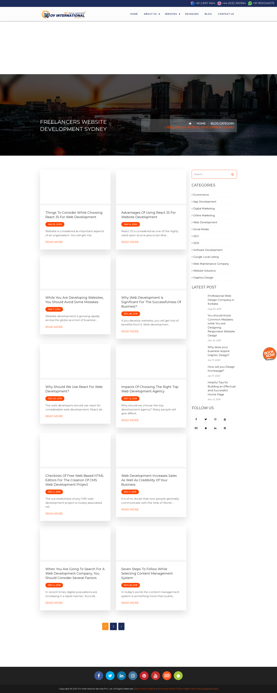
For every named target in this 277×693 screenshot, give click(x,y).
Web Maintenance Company (210, 263)
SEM (195, 243)
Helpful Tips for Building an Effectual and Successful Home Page (222, 388)
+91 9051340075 (263, 3)
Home (134, 14)
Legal (206, 688)
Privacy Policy (195, 688)
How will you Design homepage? (221, 369)
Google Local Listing (205, 257)
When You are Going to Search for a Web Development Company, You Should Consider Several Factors (75, 573)
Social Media (200, 229)
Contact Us (226, 14)
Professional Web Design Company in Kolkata (221, 299)
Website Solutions (204, 270)
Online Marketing (203, 215)
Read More (54, 242)
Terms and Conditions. (146, 688)
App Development (204, 201)
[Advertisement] (138, 47)
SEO (195, 236)
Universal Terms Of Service (172, 688)
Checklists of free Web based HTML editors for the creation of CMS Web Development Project (74, 480)
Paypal (214, 688)
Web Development (204, 222)
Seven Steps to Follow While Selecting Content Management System (147, 573)
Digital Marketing (203, 208)
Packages (192, 14)
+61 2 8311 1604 (205, 3)
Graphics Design (202, 277)
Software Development (207, 250)
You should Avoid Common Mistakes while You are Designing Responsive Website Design (221, 325)
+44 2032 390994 (234, 3)
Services (171, 14)
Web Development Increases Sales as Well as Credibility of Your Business (149, 480)
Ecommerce (200, 194)
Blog (208, 14)
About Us (150, 14)
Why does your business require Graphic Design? (219, 351)
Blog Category (222, 123)
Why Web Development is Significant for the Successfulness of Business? (151, 302)
